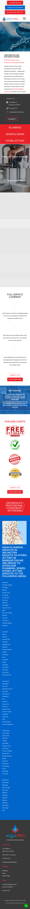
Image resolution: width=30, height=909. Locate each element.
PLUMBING (15, 127)
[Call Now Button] (26, 905)
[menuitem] (24, 18)
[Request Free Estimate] (15, 7)
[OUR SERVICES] (15, 379)
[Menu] (24, 18)
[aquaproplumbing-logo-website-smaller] (12, 18)
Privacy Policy (6, 890)
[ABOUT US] (15, 375)
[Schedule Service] (15, 3)
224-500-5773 (13, 108)
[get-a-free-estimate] (15, 431)
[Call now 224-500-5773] (15, 12)
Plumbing (5, 870)
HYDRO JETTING (15, 140)
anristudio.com (21, 903)
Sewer (4, 873)
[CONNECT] (12, 119)
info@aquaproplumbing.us (16, 112)
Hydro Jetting (6, 875)
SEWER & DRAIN (15, 134)
